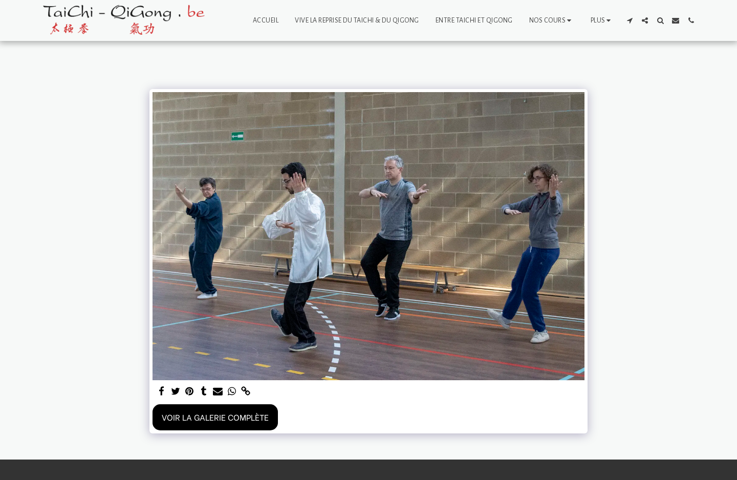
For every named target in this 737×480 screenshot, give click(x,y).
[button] (552, 20)
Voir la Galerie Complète (215, 417)
